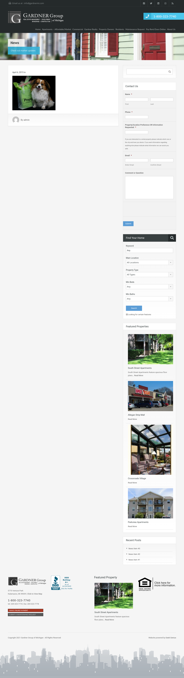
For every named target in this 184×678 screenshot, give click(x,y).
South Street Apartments (140, 368)
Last (152, 104)
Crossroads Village (137, 478)
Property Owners (106, 29)
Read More (138, 375)
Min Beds (130, 282)
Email (128, 155)
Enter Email (129, 165)
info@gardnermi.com (34, 3)
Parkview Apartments (138, 522)
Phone (128, 112)
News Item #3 (134, 548)
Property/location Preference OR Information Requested (144, 126)
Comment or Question (134, 173)
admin (27, 120)
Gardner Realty (91, 29)
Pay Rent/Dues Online (156, 29)
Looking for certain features (138, 314)
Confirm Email (156, 165)
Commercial (77, 29)
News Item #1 (134, 560)
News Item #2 (134, 554)
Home (38, 29)
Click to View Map (34, 594)
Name (128, 94)
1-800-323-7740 (165, 16)
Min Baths (130, 294)
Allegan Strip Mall (136, 415)
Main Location (132, 258)
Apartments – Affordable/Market (56, 29)
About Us (171, 29)
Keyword (130, 246)
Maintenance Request (135, 29)
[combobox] (149, 262)
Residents (120, 29)
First (127, 104)
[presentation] (147, 209)
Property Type (132, 270)
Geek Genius (171, 638)
